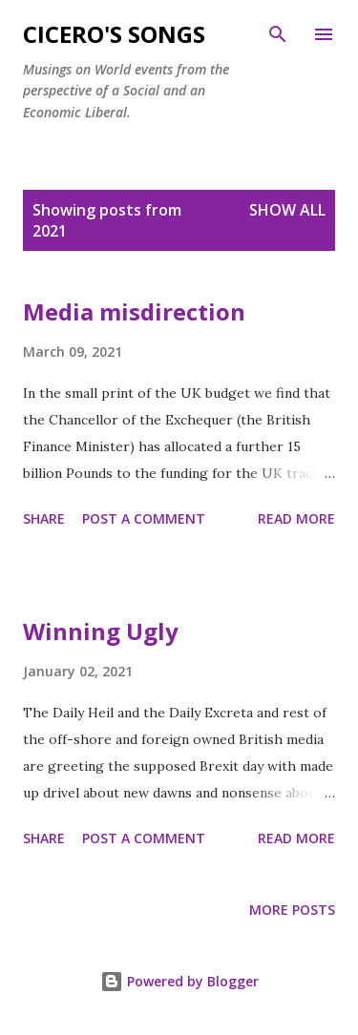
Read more (296, 518)
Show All (287, 209)
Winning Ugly (101, 631)
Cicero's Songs (114, 34)
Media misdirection (134, 311)
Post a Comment (143, 518)
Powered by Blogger (179, 981)
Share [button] (44, 518)
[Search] (277, 34)
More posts (292, 909)
